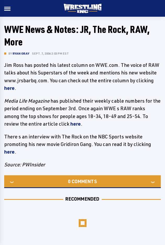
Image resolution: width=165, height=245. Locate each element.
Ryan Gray (21, 53)
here (9, 88)
